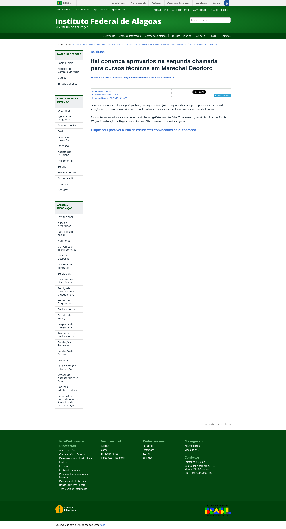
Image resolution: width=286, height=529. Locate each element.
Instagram (219, 27)
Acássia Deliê (102, 91)
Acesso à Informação (130, 35)
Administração (67, 450)
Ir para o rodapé (120, 10)
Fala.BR (213, 35)
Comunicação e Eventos (72, 454)
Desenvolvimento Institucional (75, 458)
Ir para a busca (102, 10)
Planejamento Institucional (73, 481)
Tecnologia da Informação (73, 488)
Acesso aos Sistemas (156, 35)
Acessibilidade (161, 10)
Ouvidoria (200, 35)
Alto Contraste (180, 10)
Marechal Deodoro (106, 44)
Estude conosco (109, 453)
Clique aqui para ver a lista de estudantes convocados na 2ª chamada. (144, 130)
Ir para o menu (84, 10)
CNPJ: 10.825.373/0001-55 (198, 472)
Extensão (64, 466)
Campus (91, 44)
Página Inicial (79, 44)
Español (214, 10)
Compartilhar (224, 95)
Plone (102, 524)
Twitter (224, 27)
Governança (109, 35)
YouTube (215, 27)
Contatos (226, 35)
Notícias (122, 44)
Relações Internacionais (72, 484)
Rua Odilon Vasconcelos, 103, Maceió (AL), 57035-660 (200, 467)
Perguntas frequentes (113, 457)
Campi (104, 449)
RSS (229, 27)
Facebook (210, 27)
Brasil (67, 3)
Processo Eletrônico (181, 35)
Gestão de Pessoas (69, 470)
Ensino (63, 462)
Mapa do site (199, 10)
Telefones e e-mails (195, 461)
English (225, 10)
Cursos (105, 445)
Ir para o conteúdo (64, 10)
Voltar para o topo (220, 424)
